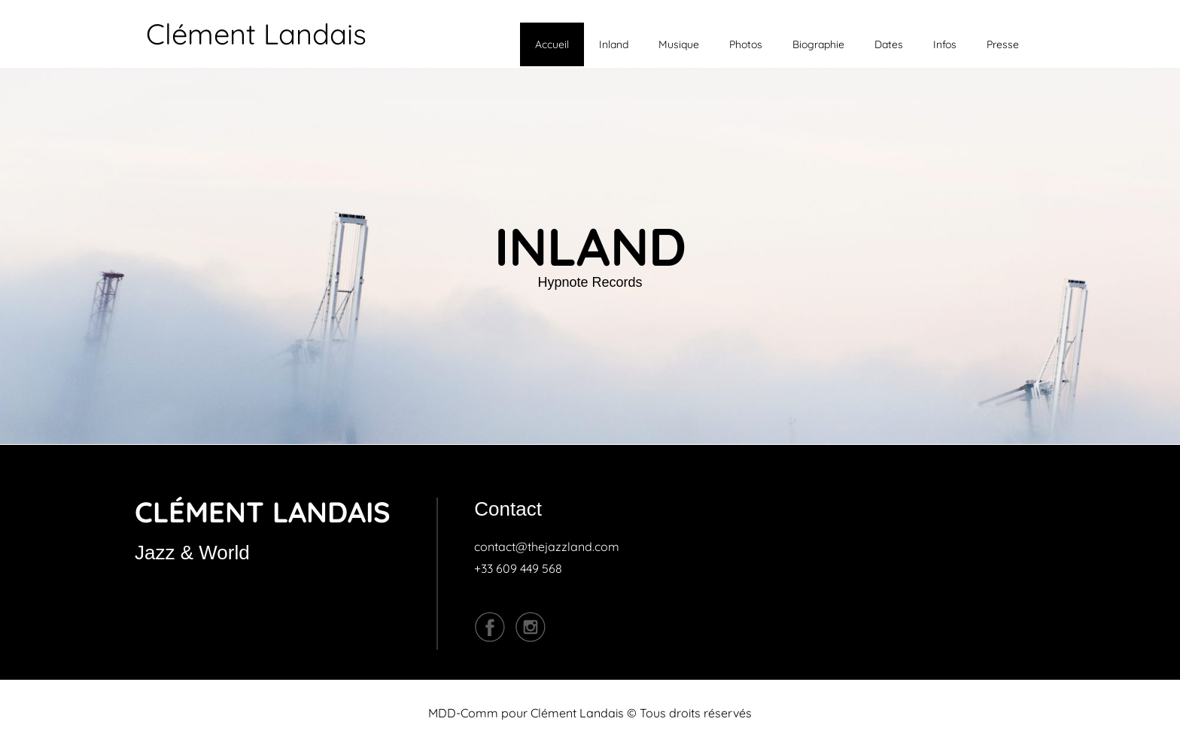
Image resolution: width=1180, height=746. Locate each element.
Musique (678, 44)
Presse (1003, 44)
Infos (944, 44)
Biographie (818, 44)
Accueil (552, 44)
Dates (888, 44)
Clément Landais (256, 34)
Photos (745, 44)
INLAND (590, 246)
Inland (613, 44)
